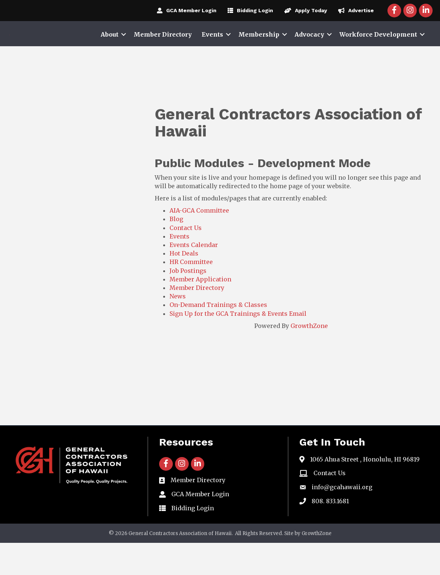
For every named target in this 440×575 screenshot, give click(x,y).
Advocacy (309, 50)
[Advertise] (354, 10)
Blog (176, 251)
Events (212, 50)
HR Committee (191, 294)
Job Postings (187, 302)
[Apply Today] (304, 10)
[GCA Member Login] (184, 10)
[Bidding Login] (248, 10)
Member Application (200, 311)
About (109, 50)
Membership (258, 50)
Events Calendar (193, 277)
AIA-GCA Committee (199, 242)
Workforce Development (378, 50)
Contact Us (185, 259)
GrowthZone (309, 357)
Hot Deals (183, 285)
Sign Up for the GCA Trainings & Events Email (237, 345)
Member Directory (163, 50)
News (177, 328)
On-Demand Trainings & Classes (218, 337)
